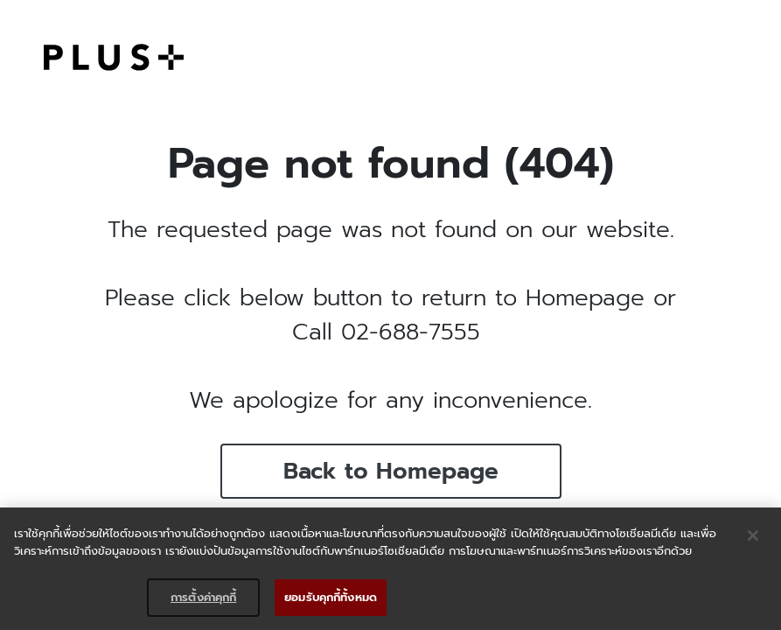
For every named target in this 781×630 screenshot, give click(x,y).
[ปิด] (753, 535)
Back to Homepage (391, 471)
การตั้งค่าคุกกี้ (203, 597)
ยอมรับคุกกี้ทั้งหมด (330, 597)
